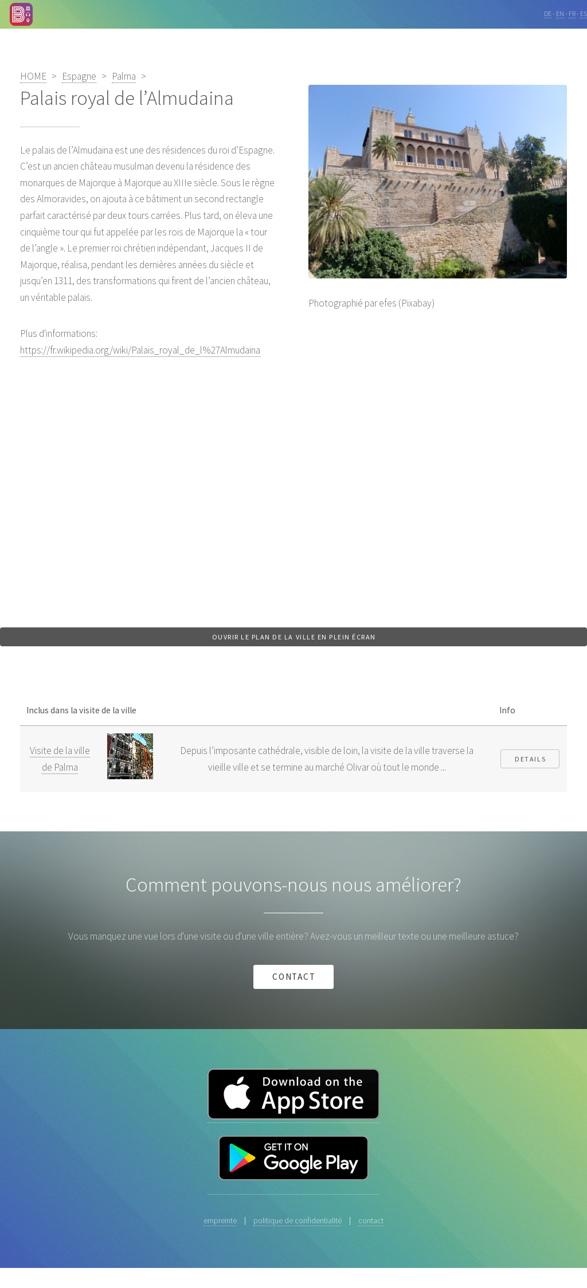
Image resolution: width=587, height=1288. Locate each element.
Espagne (79, 76)
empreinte (220, 1220)
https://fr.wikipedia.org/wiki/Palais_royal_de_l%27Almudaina (140, 350)
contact (294, 976)
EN (560, 13)
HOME (33, 76)
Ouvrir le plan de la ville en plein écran (294, 637)
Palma (124, 76)
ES (583, 13)
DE (547, 13)
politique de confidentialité (297, 1220)
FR (572, 13)
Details (530, 759)
